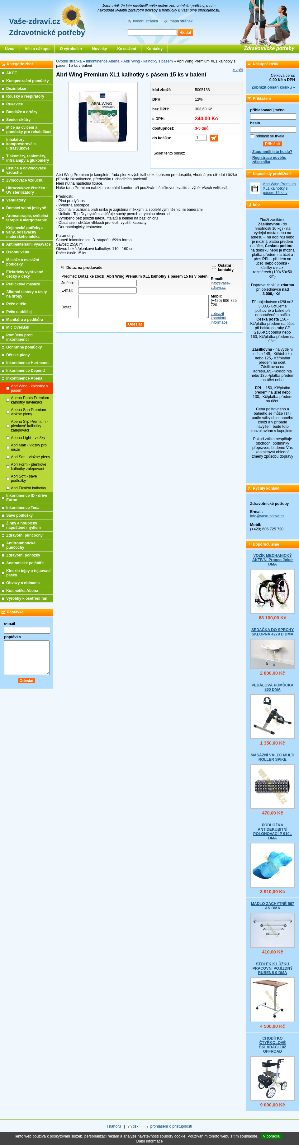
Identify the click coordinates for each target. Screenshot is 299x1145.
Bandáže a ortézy (21, 112)
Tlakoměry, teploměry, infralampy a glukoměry (27, 158)
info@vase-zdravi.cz (220, 285)
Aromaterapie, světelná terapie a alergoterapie (27, 218)
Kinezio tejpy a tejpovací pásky (28, 573)
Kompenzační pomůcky (27, 81)
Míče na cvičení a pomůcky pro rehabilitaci (28, 129)
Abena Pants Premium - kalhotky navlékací (31, 400)
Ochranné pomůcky (24, 347)
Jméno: (67, 283)
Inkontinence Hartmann (27, 363)
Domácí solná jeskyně (26, 208)
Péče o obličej (19, 312)
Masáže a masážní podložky (22, 262)
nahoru (115, 1126)
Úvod (10, 49)
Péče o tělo (16, 304)
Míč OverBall (17, 327)
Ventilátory (16, 200)
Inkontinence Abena (102, 61)
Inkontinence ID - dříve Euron (26, 497)
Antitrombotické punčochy (21, 545)
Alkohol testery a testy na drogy (26, 294)
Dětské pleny (18, 355)
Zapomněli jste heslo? (272, 152)
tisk (135, 1126)
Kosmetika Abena (22, 591)
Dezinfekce (16, 88)
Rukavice (14, 104)
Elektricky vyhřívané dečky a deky (24, 274)
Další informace (149, 1141)
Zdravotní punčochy (24, 535)
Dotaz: (66, 307)
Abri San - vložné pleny (30, 457)
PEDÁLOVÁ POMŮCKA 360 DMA (273, 687)
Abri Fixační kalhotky (28, 488)
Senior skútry (18, 120)
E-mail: (67, 290)
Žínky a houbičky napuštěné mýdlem (23, 525)
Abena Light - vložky (28, 438)
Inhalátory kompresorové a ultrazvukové (21, 143)
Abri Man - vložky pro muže (29, 447)
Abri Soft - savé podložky (24, 478)
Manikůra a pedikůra (24, 319)
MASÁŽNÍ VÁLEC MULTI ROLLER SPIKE (272, 757)
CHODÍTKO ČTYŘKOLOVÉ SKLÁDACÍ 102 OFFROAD (272, 1045)
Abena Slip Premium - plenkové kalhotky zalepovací (29, 425)
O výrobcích (71, 49)
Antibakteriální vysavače (28, 244)
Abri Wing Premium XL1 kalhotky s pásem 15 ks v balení (279, 190)
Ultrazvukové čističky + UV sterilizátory (27, 190)
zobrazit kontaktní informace (219, 318)
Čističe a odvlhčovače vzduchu (26, 170)
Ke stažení (126, 49)
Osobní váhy (17, 252)
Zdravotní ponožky (23, 555)
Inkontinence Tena (23, 508)
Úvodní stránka (69, 61)
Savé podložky (19, 515)
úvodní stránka (145, 21)
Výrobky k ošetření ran (26, 598)
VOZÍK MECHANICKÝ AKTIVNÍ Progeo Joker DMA (272, 559)
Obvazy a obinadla (23, 583)
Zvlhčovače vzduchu (25, 180)
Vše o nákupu (37, 49)
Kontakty (154, 49)
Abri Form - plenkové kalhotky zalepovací (28, 466)
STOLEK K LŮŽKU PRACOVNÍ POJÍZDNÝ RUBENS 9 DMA (272, 968)
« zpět (238, 70)
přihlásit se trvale (270, 136)
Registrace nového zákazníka (269, 159)
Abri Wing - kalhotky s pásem (148, 61)
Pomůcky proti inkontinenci (19, 337)
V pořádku (271, 1136)
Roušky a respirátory (25, 96)
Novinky (99, 49)
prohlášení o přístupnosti (171, 1126)
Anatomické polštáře (25, 563)
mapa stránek (180, 21)
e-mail (9, 623)
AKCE (11, 73)
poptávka (12, 637)
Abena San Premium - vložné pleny (29, 412)
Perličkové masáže (23, 284)
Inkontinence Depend (25, 370)
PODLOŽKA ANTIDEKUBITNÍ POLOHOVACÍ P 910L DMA (272, 831)
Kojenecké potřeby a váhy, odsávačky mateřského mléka (25, 232)
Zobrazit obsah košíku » (273, 87)
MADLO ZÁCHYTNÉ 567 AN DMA (272, 906)
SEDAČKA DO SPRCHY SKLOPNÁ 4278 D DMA (272, 632)
